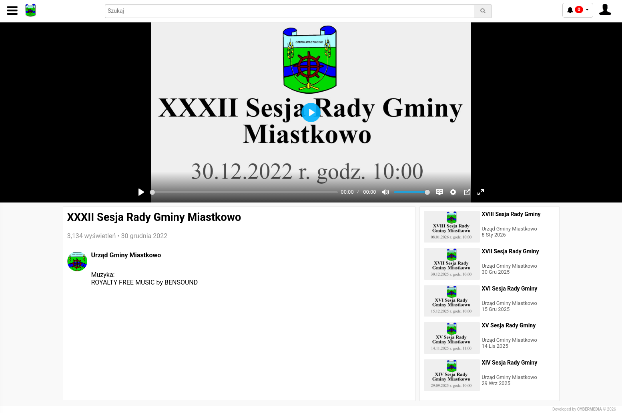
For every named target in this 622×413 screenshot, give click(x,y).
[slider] (244, 192)
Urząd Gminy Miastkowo (126, 255)
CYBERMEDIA (589, 409)
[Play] (141, 192)
